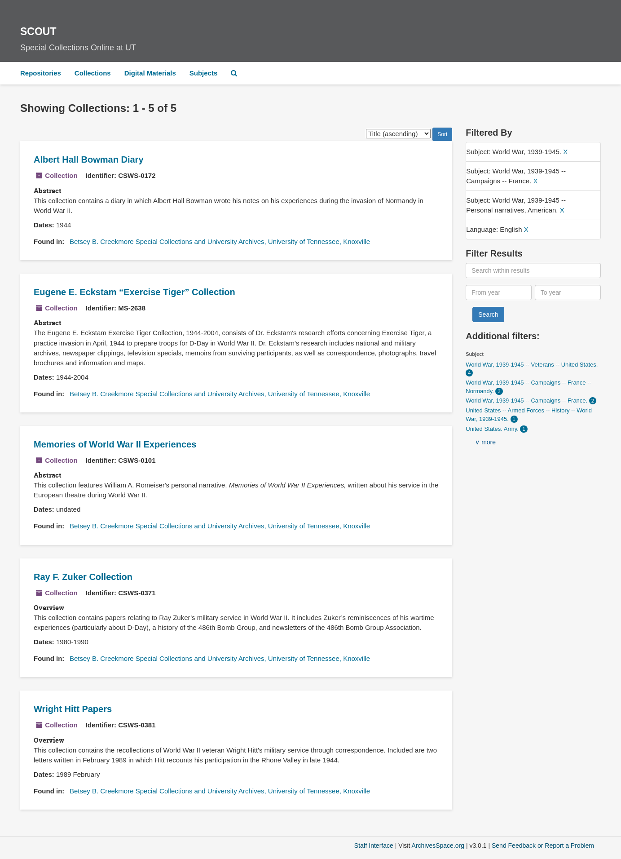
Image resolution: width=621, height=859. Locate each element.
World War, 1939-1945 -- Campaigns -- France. (527, 400)
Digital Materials (150, 73)
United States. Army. (493, 428)
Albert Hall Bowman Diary (89, 159)
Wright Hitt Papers (73, 709)
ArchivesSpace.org (437, 845)
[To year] (568, 292)
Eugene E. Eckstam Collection (134, 292)
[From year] (499, 292)
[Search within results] (533, 270)
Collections (93, 73)
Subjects (203, 73)
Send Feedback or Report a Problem (543, 845)
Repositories (40, 73)
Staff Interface (373, 845)
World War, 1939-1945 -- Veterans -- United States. (532, 364)
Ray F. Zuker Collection (83, 577)
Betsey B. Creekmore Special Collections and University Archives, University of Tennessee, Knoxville (220, 241)
